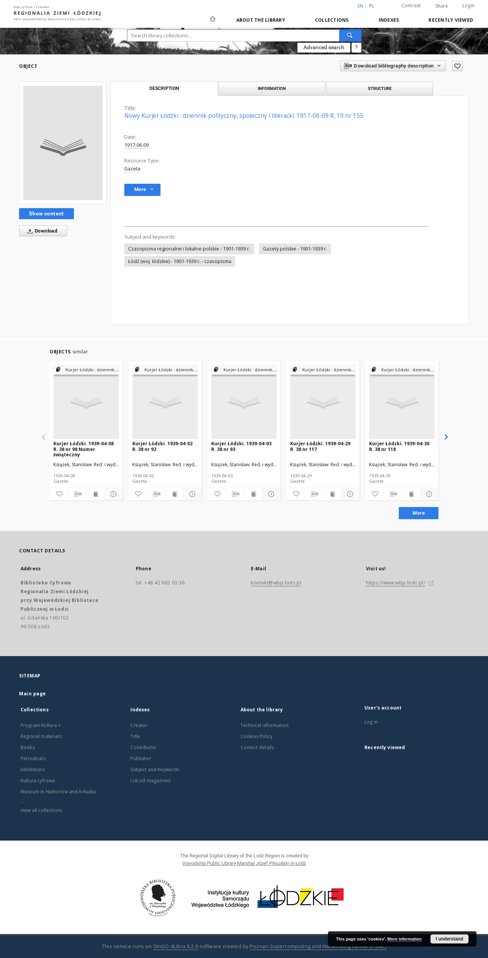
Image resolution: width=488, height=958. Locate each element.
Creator (139, 725)
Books (28, 747)
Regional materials (41, 736)
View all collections (41, 810)
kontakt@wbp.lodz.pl (276, 582)
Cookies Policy (257, 736)
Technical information (265, 725)
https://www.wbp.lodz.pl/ (395, 582)
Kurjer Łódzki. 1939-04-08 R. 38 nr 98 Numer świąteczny (83, 448)
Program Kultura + (41, 725)
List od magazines (150, 780)
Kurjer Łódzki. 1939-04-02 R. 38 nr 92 (162, 446)
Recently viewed (451, 20)
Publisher (140, 758)
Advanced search (323, 47)
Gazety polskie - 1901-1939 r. (295, 249)
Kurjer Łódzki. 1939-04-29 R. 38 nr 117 (320, 446)
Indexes (389, 20)
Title (135, 736)
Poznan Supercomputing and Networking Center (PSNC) (318, 946)
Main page (32, 693)
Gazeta (132, 168)
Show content (46, 213)
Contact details (257, 747)
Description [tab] (164, 88)
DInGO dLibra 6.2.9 (175, 946)
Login (468, 5)
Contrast (411, 5)
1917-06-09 (136, 145)
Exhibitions (33, 769)
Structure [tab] (380, 88)
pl (371, 5)
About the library (260, 20)
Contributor (143, 747)
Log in (371, 722)
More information (404, 939)
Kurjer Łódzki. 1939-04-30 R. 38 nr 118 (399, 446)
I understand (449, 939)
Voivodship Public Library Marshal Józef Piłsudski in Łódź (244, 863)
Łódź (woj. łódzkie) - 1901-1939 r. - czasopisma (179, 261)
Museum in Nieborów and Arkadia (58, 791)
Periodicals (33, 758)
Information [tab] (272, 88)
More (419, 513)
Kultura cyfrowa (38, 780)
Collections (332, 20)
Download (40, 231)
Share (441, 6)
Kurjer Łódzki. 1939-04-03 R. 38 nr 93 (241, 446)
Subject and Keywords (154, 769)
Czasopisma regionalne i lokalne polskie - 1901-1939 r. (189, 249)
